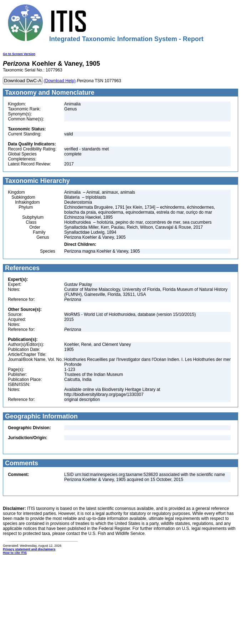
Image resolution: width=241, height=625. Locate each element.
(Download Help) (60, 80)
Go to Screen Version (19, 54)
